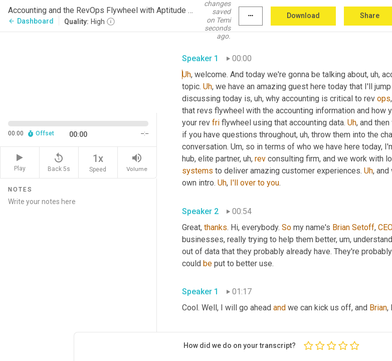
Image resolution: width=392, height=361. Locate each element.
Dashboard (31, 21)
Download (303, 16)
